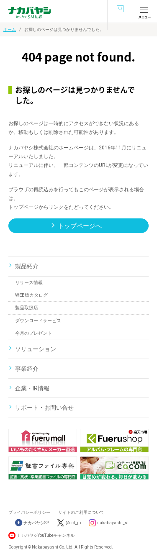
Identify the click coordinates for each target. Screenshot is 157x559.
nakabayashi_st (113, 523)
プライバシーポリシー (29, 512)
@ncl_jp (73, 523)
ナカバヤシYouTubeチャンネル (46, 535)
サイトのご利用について (81, 512)
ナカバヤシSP (32, 523)
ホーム (9, 29)
